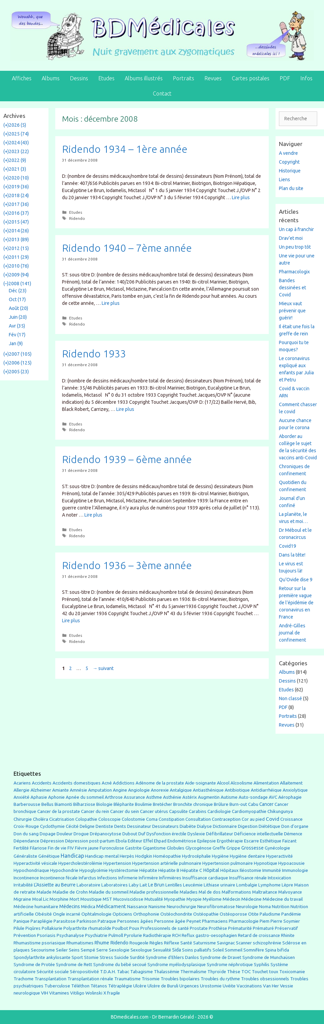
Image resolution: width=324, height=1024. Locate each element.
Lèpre (287, 884)
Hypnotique (265, 863)
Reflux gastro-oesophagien (209, 935)
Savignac (226, 942)
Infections (107, 877)
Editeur (135, 840)
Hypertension (117, 863)
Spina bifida (277, 950)
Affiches (22, 78)
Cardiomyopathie (249, 811)
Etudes (106, 78)
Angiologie (139, 790)
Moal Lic (40, 899)
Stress (106, 957)
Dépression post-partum (90, 840)
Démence (293, 833)
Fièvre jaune (87, 848)
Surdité (137, 957)
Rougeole (138, 942)
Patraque (107, 921)
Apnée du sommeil (85, 797)
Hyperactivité (279, 856)
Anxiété (21, 797)
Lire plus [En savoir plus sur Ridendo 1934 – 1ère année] (241, 197)
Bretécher (162, 804)
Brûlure (221, 804)
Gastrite (133, 848)
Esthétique (270, 840)
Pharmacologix (294, 271)
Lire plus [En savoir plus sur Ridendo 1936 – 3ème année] (71, 620)
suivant (103, 668)
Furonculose (112, 848)
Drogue (81, 833)
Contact (162, 93)
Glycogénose (198, 848)
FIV (70, 848)
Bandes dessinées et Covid (292, 287)
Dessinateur (139, 826)
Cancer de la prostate (58, 811)
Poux (134, 928)
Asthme (154, 797)
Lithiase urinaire (219, 884)
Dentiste (104, 826)
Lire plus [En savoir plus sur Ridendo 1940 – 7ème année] (111, 303)
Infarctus (87, 877)
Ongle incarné (66, 914)
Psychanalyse (70, 935)
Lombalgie (246, 884)
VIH (44, 993)
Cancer (266, 804)
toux (273, 971)
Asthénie (172, 797)
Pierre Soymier (285, 921)
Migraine (22, 899)
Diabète (188, 826)
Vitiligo (77, 993)
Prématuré (263, 928)
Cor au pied (253, 819)
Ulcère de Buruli (162, 985)
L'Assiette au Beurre (55, 884)
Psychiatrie (96, 935)
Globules (175, 848)
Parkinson (87, 921)
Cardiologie (219, 811)
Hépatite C (191, 870)
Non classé (290, 698)
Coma (152, 819)
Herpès (127, 856)
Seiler (62, 950)
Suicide (121, 957)
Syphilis (261, 964)
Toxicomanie (292, 971)
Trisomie (151, 978)
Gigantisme (154, 848)
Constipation (171, 819)
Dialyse (204, 826)
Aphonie (56, 797)
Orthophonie (146, 914)
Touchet (260, 971)
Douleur (65, 833)
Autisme (229, 797)
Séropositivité (84, 971)
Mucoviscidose (128, 899)
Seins (74, 950)
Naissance (137, 906)
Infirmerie (128, 877)
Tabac (123, 971)
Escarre (251, 840)
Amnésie (78, 790)
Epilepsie (206, 840)
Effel (148, 840)
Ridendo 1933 (94, 353)
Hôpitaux (229, 870)
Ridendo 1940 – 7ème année (127, 248)
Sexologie (119, 950)
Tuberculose (57, 985)
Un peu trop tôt (295, 247)
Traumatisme (127, 978)
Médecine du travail (283, 899)
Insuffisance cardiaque (205, 877)
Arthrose (114, 797)
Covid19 (287, 546)
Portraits (183, 78)
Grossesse (252, 848)
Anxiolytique (295, 790)
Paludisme (270, 914)
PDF (285, 78)
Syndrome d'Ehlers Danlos (172, 957)
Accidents (42, 783)
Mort (74, 899)
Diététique (269, 826)
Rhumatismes (80, 942)
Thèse (233, 971)
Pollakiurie (52, 928)
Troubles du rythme (220, 978)
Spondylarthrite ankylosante (42, 957)
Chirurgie (23, 819)
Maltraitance (264, 892)
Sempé (88, 950)
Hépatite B (168, 870)
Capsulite (178, 811)
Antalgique (181, 790)
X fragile (111, 993)
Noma (265, 906)
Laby (134, 884)
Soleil (218, 950)
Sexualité (162, 950)
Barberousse (27, 804)
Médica (88, 906)
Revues (213, 78)
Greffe (218, 848)
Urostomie (211, 985)
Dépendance (26, 840)
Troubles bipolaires (180, 978)
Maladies (189, 892)
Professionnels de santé (164, 928)
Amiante (60, 790)
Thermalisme (193, 971)
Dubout (129, 833)
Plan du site (291, 188)
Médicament (111, 906)
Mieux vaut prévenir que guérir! (292, 310)
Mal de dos (210, 892)
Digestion (248, 826)
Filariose (38, 848)
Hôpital (211, 870)
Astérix (189, 797)
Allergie (21, 790)
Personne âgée (169, 921)
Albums (51, 78)
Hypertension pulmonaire (227, 863)
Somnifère (253, 950)
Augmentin (209, 797)
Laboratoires (114, 884)
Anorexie (160, 790)
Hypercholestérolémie (80, 863)
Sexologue (141, 950)
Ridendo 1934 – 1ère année (124, 149)
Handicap (72, 856)
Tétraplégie (120, 985)
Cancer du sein (124, 811)
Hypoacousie (291, 863)
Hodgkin (143, 856)
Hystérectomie (123, 870)
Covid (272, 819)
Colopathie (86, 819)
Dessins (79, 78)
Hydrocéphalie (196, 856)
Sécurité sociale (53, 971)
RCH (176, 935)
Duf (141, 833)
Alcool (223, 783)
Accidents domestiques (77, 783)
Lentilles (173, 884)
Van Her (271, 985)
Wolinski (93, 993)
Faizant (289, 840)
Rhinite (288, 935)
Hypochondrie (64, 870)
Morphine (58, 899)
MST (107, 899)
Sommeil (233, 950)
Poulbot (120, 928)
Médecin (231, 899)
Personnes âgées (135, 921)
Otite (253, 914)
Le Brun (156, 884)
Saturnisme (204, 942)
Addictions (124, 783)
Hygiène (220, 856)
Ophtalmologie (96, 914)
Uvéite (229, 985)
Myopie (194, 899)
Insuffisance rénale (248, 877)
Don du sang (26, 833)
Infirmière (148, 877)
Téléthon (80, 985)
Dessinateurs (165, 826)
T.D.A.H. (108, 971)
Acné (107, 783)
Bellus (47, 804)
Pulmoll (115, 935)
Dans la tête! (292, 555)
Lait (143, 884)
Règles (156, 942)
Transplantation (50, 978)
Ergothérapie (230, 840)
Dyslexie (196, 833)
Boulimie (143, 804)
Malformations (236, 892)
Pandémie (291, 914)
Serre (102, 950)
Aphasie (39, 797)
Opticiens (122, 914)
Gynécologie (277, 848)
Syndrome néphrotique (230, 964)
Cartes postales (250, 78)
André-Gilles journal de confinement (292, 633)
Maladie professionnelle (154, 892)
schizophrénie (267, 942)
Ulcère (139, 985)
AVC (273, 797)
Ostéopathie (206, 914)
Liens (284, 179)
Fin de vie (57, 848)
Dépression (52, 840)
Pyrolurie (133, 935)
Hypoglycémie (93, 870)
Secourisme (43, 950)
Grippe (233, 848)
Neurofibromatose (216, 906)
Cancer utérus (154, 811)
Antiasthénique (208, 790)
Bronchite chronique (193, 804)
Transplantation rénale (90, 978)
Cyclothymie (52, 826)
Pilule (19, 928)
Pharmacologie (244, 921)
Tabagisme (141, 971)
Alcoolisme (241, 783)
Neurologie (247, 906)
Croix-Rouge (26, 826)
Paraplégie (42, 921)
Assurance (134, 797)
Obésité (43, 914)
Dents (120, 826)
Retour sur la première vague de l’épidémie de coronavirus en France (296, 603)
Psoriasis (46, 935)
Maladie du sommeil (108, 892)
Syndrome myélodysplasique (176, 964)
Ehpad (160, 840)
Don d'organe (294, 826)
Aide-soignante (200, 783)
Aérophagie (290, 797)
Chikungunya (280, 811)
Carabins (197, 811)
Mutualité (153, 899)
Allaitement (291, 783)
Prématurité (240, 928)
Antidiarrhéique (266, 790)
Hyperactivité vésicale (35, 863)
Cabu (253, 804)
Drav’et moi (291, 238)
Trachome (24, 978)
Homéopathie (167, 856)
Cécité (72, 826)
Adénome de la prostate (160, 783)
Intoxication (279, 877)
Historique (290, 170)
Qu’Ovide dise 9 (295, 579)
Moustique (91, 899)
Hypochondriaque (31, 870)
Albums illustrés (144, 78)
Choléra (40, 819)
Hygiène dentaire (247, 856)
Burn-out (238, 804)
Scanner (244, 942)
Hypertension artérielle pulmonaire (166, 863)
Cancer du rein (95, 811)
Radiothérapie (157, 935)
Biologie (104, 804)
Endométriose (181, 840)
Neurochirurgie (181, 906)
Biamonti (63, 804)
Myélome (212, 899)
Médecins (69, 906)
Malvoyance (290, 892)
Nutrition (280, 906)
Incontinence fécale (59, 877)
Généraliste (25, 856)
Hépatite (148, 870)
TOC (246, 971)
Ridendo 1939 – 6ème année (127, 459)
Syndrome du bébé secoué (119, 964)
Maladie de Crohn (70, 892)
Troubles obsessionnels (265, 978)
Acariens (22, 783)
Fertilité (21, 848)
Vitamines (59, 993)
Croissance (291, 819)
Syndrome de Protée (34, 964)
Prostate (199, 928)
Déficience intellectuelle (258, 833)
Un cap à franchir (296, 229)
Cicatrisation (61, 819)
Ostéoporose (233, 914)
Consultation (198, 819)
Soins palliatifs (196, 950)
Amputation (100, 790)
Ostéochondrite (176, 914)
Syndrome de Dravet (220, 957)
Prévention (25, 935)
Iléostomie (250, 870)
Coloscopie (109, 819)
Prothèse (218, 928)
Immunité (271, 870)
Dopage (48, 833)
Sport (77, 957)
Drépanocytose (105, 833)
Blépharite (124, 804)
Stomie (91, 957)
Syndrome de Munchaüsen (268, 957)
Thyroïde (216, 971)
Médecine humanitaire (36, 906)
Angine (120, 790)
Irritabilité (23, 884)
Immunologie (295, 870)
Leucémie (193, 884)
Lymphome (269, 884)
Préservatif (286, 928)
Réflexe (171, 942)
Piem (264, 921)
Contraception (226, 819)
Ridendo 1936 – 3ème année (127, 565)
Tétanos (98, 985)
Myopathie (174, 899)
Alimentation (266, 783)
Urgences (189, 985)
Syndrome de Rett (74, 964)
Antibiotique (237, 790)
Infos (306, 78)
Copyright (289, 162)
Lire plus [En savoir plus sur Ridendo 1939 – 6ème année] (93, 515)
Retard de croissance (259, 935)
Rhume (102, 942)
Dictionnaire (225, 826)
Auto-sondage (253, 797)
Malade (44, 892)
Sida (176, 950)
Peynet (193, 921)
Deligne (87, 826)
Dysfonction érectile (166, 833)
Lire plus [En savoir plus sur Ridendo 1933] (125, 409)
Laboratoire (88, 884)
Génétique (49, 856)
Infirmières (170, 877)
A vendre (288, 153)
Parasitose (65, 921)
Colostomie (133, 819)
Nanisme (157, 906)
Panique (21, 921)
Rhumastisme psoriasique (39, 942)
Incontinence (26, 877)
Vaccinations (249, 985)
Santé (186, 942)
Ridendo (77, 218)
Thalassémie (166, 971)
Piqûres (33, 928)
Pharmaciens (215, 921)
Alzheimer (41, 790)
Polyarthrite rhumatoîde (87, 928)
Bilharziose (84, 804)
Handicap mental (102, 856)
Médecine (251, 899)
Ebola (121, 840)
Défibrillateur (219, 833)
